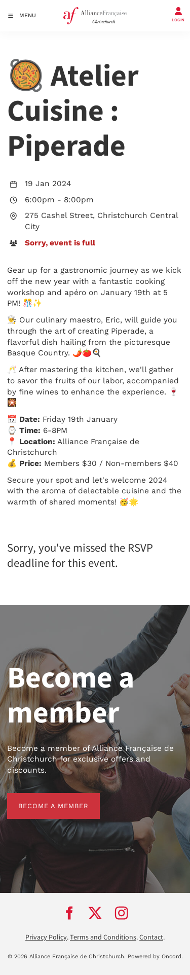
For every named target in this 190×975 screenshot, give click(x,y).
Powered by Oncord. (155, 956)
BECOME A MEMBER (42, 798)
